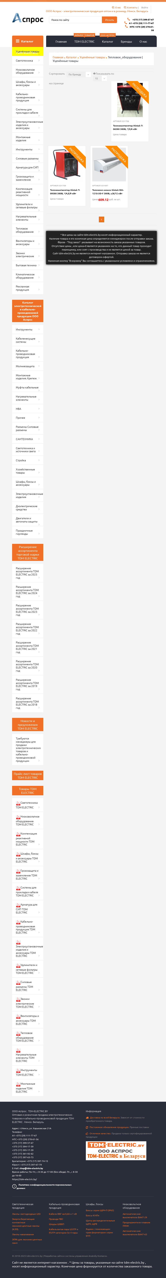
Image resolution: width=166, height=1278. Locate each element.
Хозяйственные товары (25, 470)
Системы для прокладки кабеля (27, 110)
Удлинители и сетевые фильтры (26, 205)
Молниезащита (25, 366)
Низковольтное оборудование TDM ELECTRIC (28, 820)
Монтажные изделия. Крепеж (26, 376)
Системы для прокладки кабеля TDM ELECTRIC (27, 891)
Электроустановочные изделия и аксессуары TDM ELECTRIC (29, 949)
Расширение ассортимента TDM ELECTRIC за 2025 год (27, 572)
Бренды (126, 41)
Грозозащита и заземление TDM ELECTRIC (27, 874)
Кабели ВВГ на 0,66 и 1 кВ (63, 1213)
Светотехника (24, 60)
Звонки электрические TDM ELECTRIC (25, 1003)
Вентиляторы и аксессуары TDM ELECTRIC (27, 1020)
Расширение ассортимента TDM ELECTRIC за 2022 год (27, 628)
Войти (144, 7)
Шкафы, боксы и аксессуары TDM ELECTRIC (27, 857)
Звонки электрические (25, 254)
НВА (18, 409)
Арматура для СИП (27, 167)
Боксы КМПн (92, 1215)
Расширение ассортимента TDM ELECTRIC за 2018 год (27, 703)
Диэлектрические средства (26, 507)
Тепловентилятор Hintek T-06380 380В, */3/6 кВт (128, 127)
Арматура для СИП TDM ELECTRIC (26, 908)
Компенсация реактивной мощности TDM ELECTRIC (26, 838)
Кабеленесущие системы (25, 340)
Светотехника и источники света (26, 449)
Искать (109, 19)
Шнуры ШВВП (56, 1224)
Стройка (21, 460)
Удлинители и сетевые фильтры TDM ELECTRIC (26, 969)
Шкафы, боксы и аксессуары (26, 83)
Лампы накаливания (23, 1234)
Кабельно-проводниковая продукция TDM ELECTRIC (25, 927)
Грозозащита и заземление (25, 177)
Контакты (60, 53)
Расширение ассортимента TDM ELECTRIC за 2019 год (27, 684)
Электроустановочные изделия (29, 495)
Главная (61, 41)
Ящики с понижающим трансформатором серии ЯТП (99, 1232)
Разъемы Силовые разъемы (27, 428)
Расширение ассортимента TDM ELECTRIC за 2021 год (27, 647)
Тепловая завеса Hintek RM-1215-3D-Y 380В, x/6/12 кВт (108, 191)
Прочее (20, 417)
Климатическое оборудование (25, 275)
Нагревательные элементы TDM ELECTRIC (26, 1055)
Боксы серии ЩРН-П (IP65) (100, 1210)
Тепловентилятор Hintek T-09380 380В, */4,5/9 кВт (65, 191)
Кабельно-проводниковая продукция (25, 97)
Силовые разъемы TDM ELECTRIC (24, 986)
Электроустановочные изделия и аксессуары (29, 125)
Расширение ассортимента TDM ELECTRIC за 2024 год (27, 591)
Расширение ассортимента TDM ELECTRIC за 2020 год (27, 665)
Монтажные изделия (23, 138)
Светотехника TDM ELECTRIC (27, 805)
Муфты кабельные (27, 387)
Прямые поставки (117, 1127)
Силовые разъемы (27, 158)
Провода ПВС (56, 1218)
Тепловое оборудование (25, 229)
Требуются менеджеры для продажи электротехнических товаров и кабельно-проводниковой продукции (28, 749)
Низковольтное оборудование (25, 71)
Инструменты (24, 149)
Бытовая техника (26, 265)
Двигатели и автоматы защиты (26, 519)
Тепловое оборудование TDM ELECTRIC (25, 1037)
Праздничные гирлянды (24, 532)
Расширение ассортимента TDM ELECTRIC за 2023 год (27, 610)
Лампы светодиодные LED (26, 1213)
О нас (143, 41)
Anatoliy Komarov (97, 1255)
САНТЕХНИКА (24, 439)
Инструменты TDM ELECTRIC (26, 1072)
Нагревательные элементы (26, 217)
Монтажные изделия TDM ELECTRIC (25, 1087)
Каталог (107, 39)
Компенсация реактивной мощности (24, 192)
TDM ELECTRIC (84, 39)
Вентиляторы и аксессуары (25, 242)
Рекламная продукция (22, 287)
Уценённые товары (27, 51)
